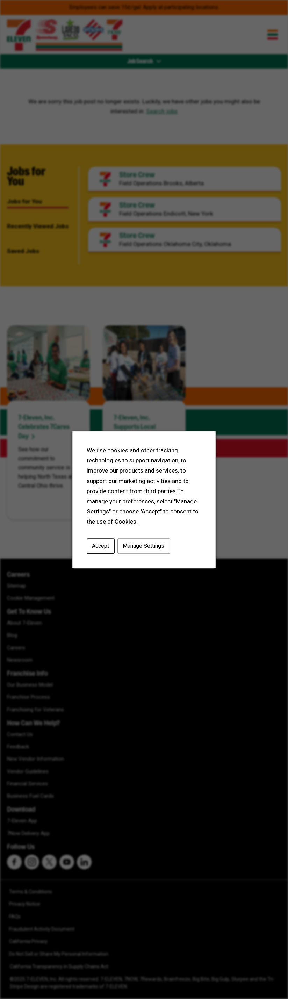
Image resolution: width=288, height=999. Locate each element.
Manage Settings (143, 546)
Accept (101, 546)
